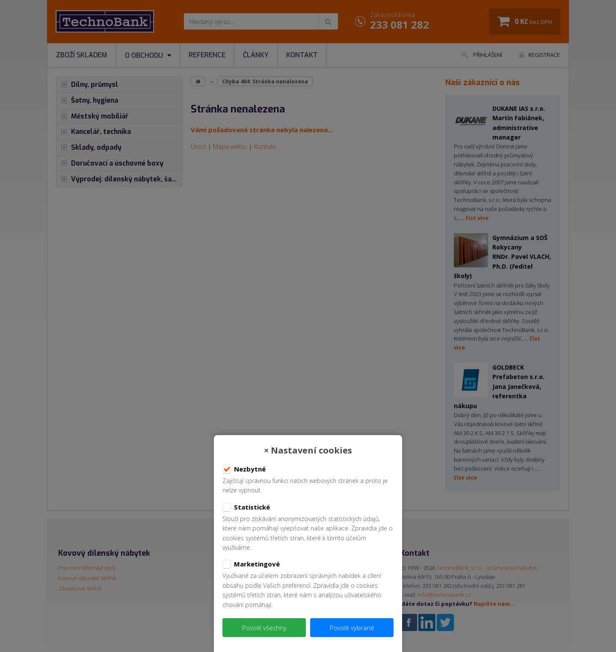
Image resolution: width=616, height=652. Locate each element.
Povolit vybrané (352, 627)
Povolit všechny (264, 627)
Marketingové (251, 564)
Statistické (246, 507)
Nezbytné (244, 469)
